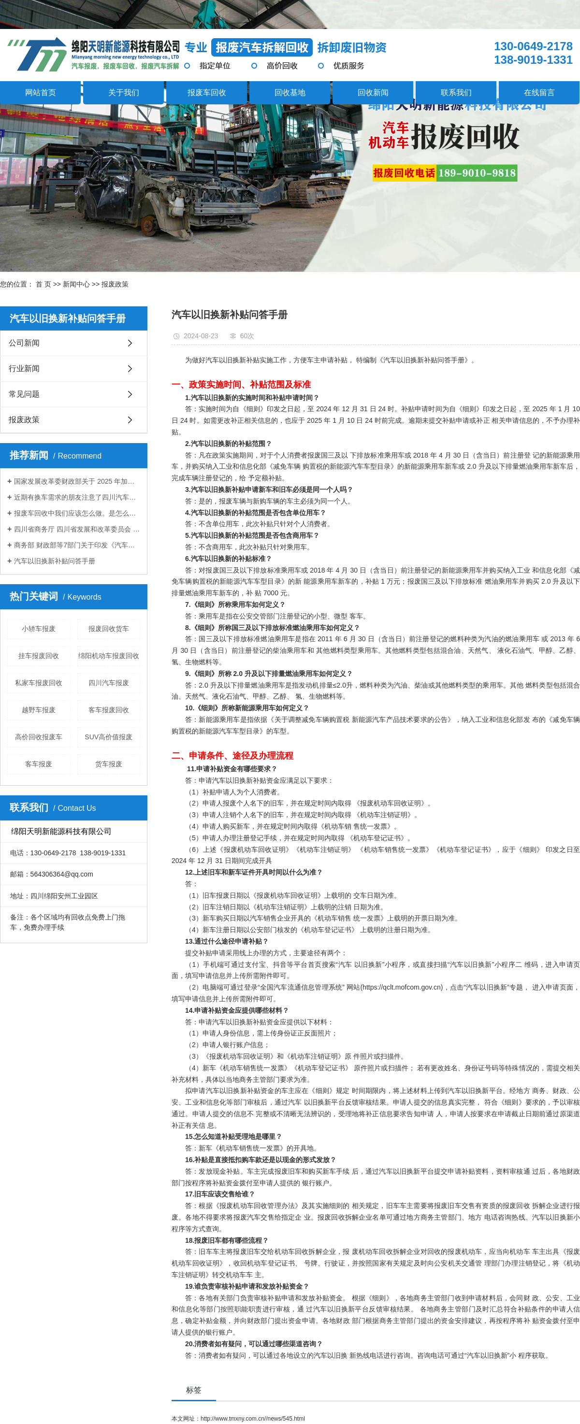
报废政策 (115, 284)
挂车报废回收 (38, 656)
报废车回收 (207, 92)
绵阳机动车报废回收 (108, 656)
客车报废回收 (108, 710)
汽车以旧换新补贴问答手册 (54, 561)
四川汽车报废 (108, 683)
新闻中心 (76, 284)
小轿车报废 (39, 629)
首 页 (43, 284)
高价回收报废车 (38, 737)
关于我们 (123, 92)
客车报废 (38, 764)
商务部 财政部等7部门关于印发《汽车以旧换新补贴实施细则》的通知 (77, 545)
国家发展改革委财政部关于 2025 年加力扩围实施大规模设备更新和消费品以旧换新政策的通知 (77, 481)
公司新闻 (24, 343)
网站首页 (40, 92)
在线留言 (539, 92)
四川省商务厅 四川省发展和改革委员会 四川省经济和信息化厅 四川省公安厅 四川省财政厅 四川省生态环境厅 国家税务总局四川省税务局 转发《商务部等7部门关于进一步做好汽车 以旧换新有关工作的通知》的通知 (77, 529)
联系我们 (456, 92)
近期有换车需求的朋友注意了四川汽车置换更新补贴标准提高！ (77, 497)
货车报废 (108, 764)
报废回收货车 (108, 629)
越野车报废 (39, 710)
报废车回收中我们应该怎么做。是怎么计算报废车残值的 (77, 513)
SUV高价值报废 (108, 737)
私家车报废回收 (38, 683)
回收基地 (290, 92)
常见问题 (24, 394)
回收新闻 (373, 92)
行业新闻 (24, 368)
